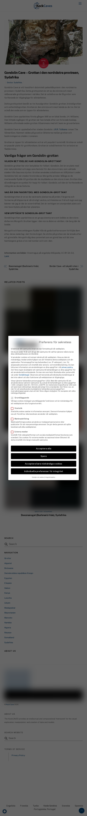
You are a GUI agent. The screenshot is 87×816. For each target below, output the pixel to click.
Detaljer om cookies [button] (38, 472)
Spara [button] (43, 451)
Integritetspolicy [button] (50, 472)
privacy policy (67, 362)
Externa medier (21, 427)
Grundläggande (21, 393)
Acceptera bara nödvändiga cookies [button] (43, 458)
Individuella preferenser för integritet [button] (43, 466)
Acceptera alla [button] (43, 443)
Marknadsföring (21, 414)
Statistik (18, 403)
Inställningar (24, 370)
